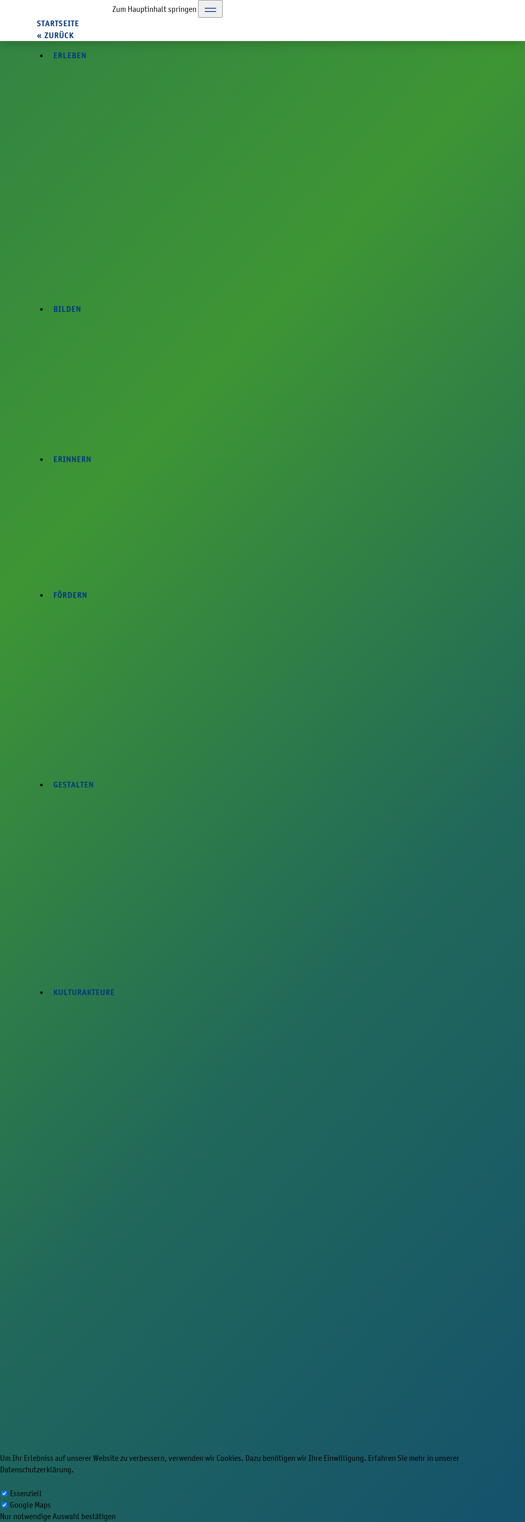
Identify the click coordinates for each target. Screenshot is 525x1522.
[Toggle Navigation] (210, 9)
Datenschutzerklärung (35, 1469)
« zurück (55, 35)
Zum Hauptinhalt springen (154, 9)
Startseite (58, 23)
